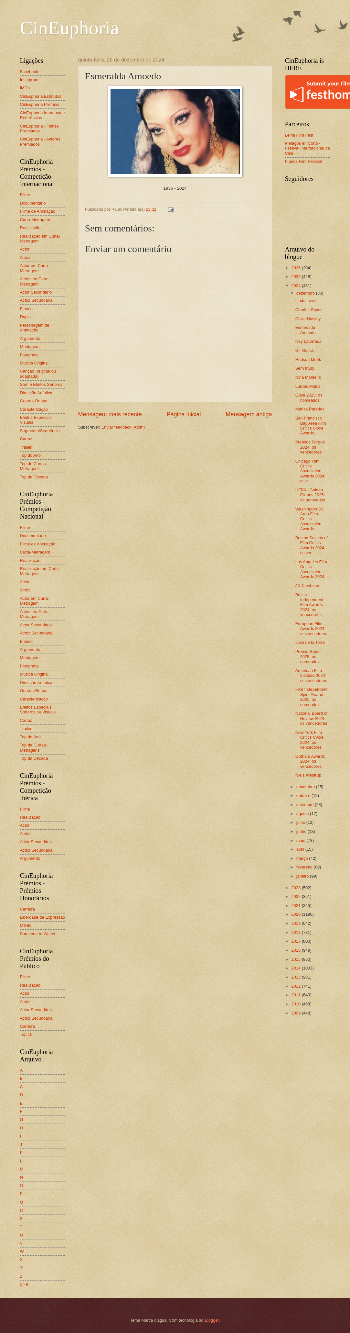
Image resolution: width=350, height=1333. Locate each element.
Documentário (33, 203)
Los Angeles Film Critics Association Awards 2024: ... (312, 569)
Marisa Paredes (309, 409)
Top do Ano (30, 455)
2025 (296, 276)
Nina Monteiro (308, 377)
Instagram (29, 79)
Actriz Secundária (36, 300)
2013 (296, 977)
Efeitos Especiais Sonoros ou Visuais (38, 709)
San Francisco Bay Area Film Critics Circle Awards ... (310, 425)
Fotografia (29, 355)
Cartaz (26, 438)
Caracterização (34, 409)
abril (300, 849)
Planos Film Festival (303, 161)
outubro (304, 795)
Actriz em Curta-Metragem (35, 281)
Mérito (26, 925)
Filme (25, 194)
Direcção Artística (36, 392)
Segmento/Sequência (40, 430)
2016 (296, 950)
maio (301, 840)
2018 (296, 932)
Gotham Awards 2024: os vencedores (310, 761)
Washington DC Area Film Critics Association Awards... (309, 519)
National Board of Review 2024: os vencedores (311, 718)
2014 (296, 968)
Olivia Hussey (308, 318)
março (302, 858)
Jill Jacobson (307, 585)
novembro (306, 786)
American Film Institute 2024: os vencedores (311, 675)
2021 (296, 905)
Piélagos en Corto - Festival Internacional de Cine (307, 148)
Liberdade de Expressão (42, 917)
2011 (296, 994)
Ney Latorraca (308, 341)
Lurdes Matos (308, 386)
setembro (305, 804)
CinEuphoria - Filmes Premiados (39, 128)
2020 (296, 914)
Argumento (30, 338)
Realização (30, 227)
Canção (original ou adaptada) (38, 373)
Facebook (29, 71)
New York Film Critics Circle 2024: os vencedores (309, 740)
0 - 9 (24, 1284)
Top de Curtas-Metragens (33, 466)
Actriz (25, 257)
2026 (296, 267)
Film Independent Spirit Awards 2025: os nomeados (311, 697)
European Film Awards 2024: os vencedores (311, 628)
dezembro (306, 293)
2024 (296, 285)
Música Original (34, 363)
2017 (296, 941)
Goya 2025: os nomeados (309, 397)
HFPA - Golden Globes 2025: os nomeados (310, 494)
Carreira (27, 909)
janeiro (303, 876)
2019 (296, 923)
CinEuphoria (69, 28)
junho (302, 831)
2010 (296, 1004)
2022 (296, 896)
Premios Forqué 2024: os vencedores (310, 447)
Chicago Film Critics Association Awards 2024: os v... (310, 471)
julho (301, 822)
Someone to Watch (37, 933)
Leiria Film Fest (299, 135)
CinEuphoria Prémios (39, 104)
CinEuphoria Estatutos (40, 96)
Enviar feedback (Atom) (123, 427)
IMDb (25, 87)
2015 (296, 959)
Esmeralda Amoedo (305, 330)
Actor (25, 249)
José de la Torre (310, 642)
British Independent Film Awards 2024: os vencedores (309, 604)
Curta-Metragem (35, 219)
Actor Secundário (36, 292)
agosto (303, 813)
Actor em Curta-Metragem (34, 268)
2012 (296, 986)
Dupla (25, 316)
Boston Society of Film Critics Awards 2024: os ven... (311, 545)
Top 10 (26, 1034)
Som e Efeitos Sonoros (41, 384)
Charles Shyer (308, 309)
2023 (296, 887)
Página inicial (183, 414)
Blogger (212, 1320)
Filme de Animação (38, 211)
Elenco (26, 308)
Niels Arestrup (308, 775)
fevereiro (305, 867)
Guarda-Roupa (34, 400)
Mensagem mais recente (110, 414)
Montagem (30, 346)
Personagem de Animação (34, 327)
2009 (296, 1013)
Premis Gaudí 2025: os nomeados (308, 656)
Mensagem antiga (249, 414)
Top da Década (34, 477)
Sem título (304, 368)
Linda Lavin (306, 300)
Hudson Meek (308, 359)
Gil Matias (304, 350)
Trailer (26, 447)
